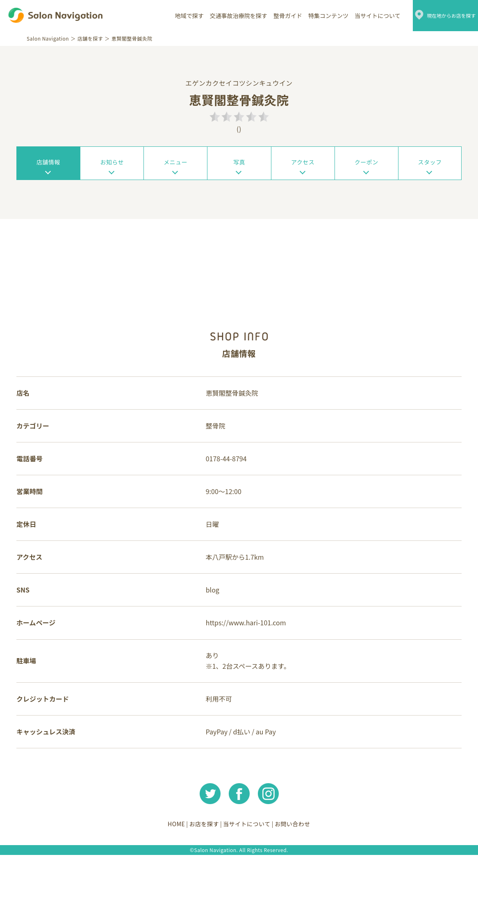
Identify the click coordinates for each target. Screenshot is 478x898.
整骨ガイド (275, 15)
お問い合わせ (301, 867)
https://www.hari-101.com (247, 653)
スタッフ (430, 164)
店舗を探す (92, 38)
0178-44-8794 (227, 476)
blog (214, 617)
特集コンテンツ (316, 15)
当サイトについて (365, 15)
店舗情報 (48, 164)
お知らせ (112, 164)
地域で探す (177, 15)
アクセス (302, 164)
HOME (167, 867)
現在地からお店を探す (445, 15)
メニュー (175, 164)
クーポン (366, 164)
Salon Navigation (50, 38)
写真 (239, 164)
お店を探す (201, 867)
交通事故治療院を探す (226, 15)
